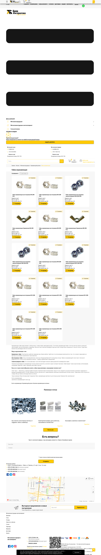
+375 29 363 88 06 (12, 151)
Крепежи (8, 515)
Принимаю (76, 552)
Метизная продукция (50, 121)
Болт (15, 519)
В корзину (17, 203)
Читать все (50, 430)
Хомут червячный (37, 526)
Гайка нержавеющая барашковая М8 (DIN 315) (76, 229)
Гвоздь (81, 520)
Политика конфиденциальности (55, 553)
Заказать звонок (77, 3)
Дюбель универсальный (41, 522)
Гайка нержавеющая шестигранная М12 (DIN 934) (50, 296)
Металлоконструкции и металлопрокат (50, 125)
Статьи (7, 535)
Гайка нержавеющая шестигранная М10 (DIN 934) (23, 296)
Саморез (88, 523)
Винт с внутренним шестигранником (70, 519)
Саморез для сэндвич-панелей (22, 525)
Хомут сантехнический (28, 526)
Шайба (28, 520)
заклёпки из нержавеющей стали (20, 379)
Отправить (46, 461)
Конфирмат (14, 523)
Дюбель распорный (31, 522)
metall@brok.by (55, 149)
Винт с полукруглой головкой (19, 520)
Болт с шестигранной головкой (37, 519)
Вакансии (8, 539)
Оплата (7, 543)
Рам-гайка (77, 520)
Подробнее (33, 426)
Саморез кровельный (34, 525)
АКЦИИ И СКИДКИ (11, 131)
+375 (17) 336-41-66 (13, 467)
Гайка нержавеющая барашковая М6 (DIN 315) (22, 229)
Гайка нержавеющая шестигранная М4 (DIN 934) (23, 195)
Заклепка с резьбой (64, 522)
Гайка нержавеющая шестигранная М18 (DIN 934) (23, 329)
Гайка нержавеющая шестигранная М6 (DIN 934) (50, 229)
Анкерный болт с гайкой (19, 517)
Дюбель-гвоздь (51, 522)
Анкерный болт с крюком (43, 517)
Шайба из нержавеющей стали (63, 523)
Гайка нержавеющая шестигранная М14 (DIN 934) (77, 296)
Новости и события (10, 532)
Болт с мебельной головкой (22, 519)
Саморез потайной (73, 525)
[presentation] (49, 452)
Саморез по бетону (53, 525)
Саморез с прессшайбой (83, 525)
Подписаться (80, 507)
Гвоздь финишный (10, 522)
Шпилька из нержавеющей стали (78, 523)
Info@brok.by (11, 149)
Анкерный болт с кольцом (31, 517)
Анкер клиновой (9, 519)
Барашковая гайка (37, 520)
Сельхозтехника (13, 129)
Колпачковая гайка (52, 520)
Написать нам (12, 154)
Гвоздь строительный (89, 520)
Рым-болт (46, 519)
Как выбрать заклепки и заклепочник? (75, 420)
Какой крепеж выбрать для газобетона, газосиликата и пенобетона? (48, 421)
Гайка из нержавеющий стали (49, 523)
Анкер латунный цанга (73, 517)
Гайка (31, 520)
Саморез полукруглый (63, 525)
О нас (7, 528)
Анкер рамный (81, 517)
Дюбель (16, 522)
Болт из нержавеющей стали (35, 523)
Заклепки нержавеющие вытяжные (41, 383)
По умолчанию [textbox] (23, 173)
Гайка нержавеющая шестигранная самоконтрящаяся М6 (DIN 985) (74, 195)
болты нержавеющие (17, 378)
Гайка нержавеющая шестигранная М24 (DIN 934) (50, 329)
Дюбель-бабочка (23, 522)
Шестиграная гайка (61, 520)
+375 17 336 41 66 (56, 151)
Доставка (8, 541)
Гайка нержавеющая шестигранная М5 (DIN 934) (50, 195)
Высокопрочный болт (54, 519)
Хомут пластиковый (17, 526)
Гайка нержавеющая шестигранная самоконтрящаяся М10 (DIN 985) (74, 262)
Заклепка (57, 522)
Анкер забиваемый (89, 517)
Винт (61, 519)
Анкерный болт (9, 517)
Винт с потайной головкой (85, 519)
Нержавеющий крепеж (27, 383)
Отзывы (8, 530)
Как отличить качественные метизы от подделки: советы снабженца (22, 421)
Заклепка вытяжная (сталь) (75, 522)
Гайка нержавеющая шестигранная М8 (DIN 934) (50, 262)
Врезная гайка (44, 520)
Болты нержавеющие (17, 383)
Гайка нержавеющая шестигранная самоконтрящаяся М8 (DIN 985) (21, 262)
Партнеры (8, 537)
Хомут (11, 526)
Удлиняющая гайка (70, 520)
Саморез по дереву (43, 525)
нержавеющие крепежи (44, 376)
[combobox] (24, 173)
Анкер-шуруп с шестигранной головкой (58, 517)
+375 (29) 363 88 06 (12, 469)
